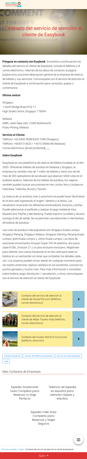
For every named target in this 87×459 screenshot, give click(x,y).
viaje (6, 361)
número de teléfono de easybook (38, 356)
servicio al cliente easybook (68, 356)
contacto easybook (12, 356)
